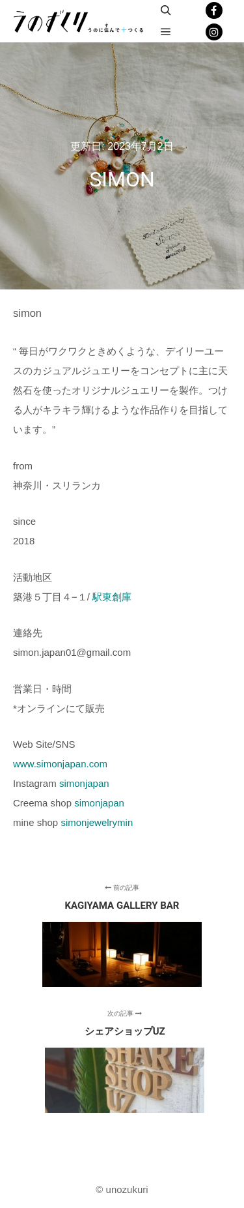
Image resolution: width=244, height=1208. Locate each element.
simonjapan (84, 783)
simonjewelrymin (97, 822)
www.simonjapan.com (60, 763)
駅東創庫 (111, 596)
